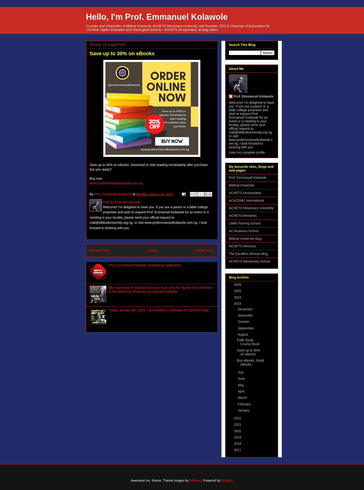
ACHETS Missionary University (251, 208)
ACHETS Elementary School (249, 261)
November (246, 315)
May (241, 385)
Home (152, 250)
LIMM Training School (244, 223)
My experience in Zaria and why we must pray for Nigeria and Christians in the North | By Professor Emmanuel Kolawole (161, 289)
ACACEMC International (246, 200)
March (243, 397)
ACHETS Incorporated (245, 193)
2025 (238, 291)
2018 (238, 443)
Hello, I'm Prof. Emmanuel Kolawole (157, 17)
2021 (238, 424)
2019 (238, 437)
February (245, 404)
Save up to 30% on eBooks (248, 352)
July (241, 372)
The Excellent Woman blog (248, 254)
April (241, 391)
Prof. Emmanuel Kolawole (253, 96)
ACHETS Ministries (243, 215)
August (243, 334)
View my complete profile (247, 152)
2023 (238, 303)
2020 (238, 431)
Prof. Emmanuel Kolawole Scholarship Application (145, 265)
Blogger (226, 480)
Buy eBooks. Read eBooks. (250, 362)
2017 (238, 450)
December (246, 309)
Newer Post (100, 250)
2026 (238, 284)
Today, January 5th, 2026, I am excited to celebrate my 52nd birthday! (159, 310)
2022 (238, 418)
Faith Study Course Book (248, 342)
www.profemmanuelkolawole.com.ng (116, 183)
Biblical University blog (245, 238)
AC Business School (243, 231)
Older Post (205, 250)
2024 (238, 297)
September (246, 328)
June (242, 378)
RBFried (195, 480)
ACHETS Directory (242, 246)
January (244, 410)
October (244, 322)
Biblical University (241, 185)
